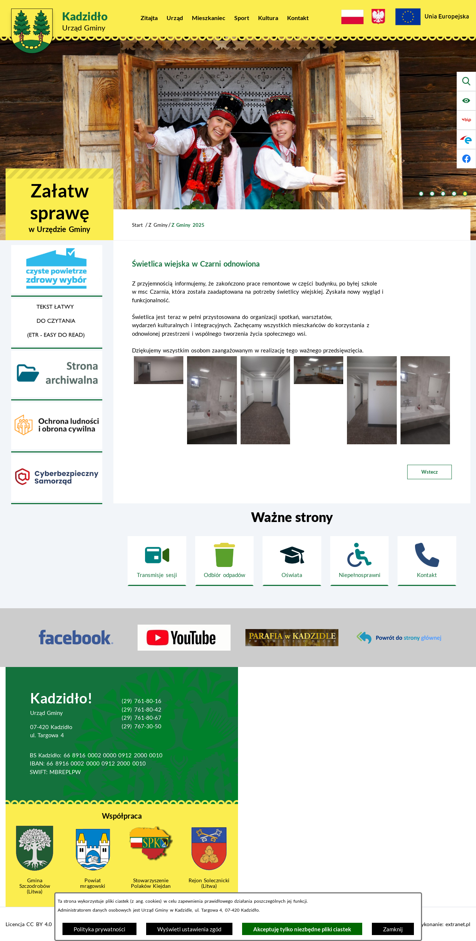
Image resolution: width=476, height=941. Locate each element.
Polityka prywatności (99, 929)
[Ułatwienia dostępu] (466, 100)
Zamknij (393, 929)
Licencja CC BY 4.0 (29, 924)
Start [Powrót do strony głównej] (137, 225)
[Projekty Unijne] (431, 18)
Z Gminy (157, 225)
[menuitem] (149, 18)
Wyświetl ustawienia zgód (189, 929)
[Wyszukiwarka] (466, 81)
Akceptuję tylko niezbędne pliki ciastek (302, 929)
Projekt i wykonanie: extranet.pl (432, 924)
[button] (158, 381)
